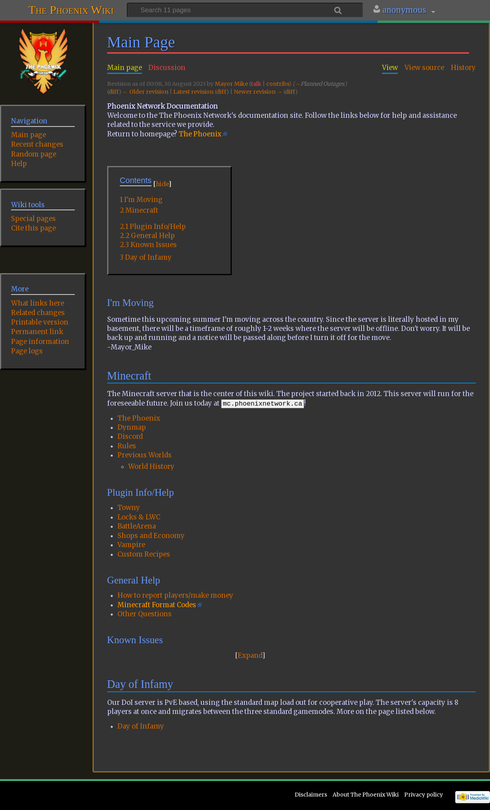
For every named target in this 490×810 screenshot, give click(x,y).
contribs (277, 83)
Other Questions (144, 614)
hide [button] (162, 184)
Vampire (131, 545)
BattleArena (136, 526)
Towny (128, 508)
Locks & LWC (138, 517)
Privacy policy (423, 794)
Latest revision (193, 91)
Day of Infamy (140, 726)
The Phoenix (200, 134)
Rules (126, 446)
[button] (250, 655)
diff (114, 91)
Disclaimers (311, 794)
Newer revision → (258, 91)
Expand (250, 655)
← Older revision (145, 91)
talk (256, 83)
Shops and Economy (151, 536)
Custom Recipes (143, 554)
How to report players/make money (175, 595)
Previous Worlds (144, 455)
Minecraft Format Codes (156, 605)
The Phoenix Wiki (71, 9)
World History (151, 467)
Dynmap (131, 427)
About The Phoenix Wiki (366, 794)
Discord (130, 436)
